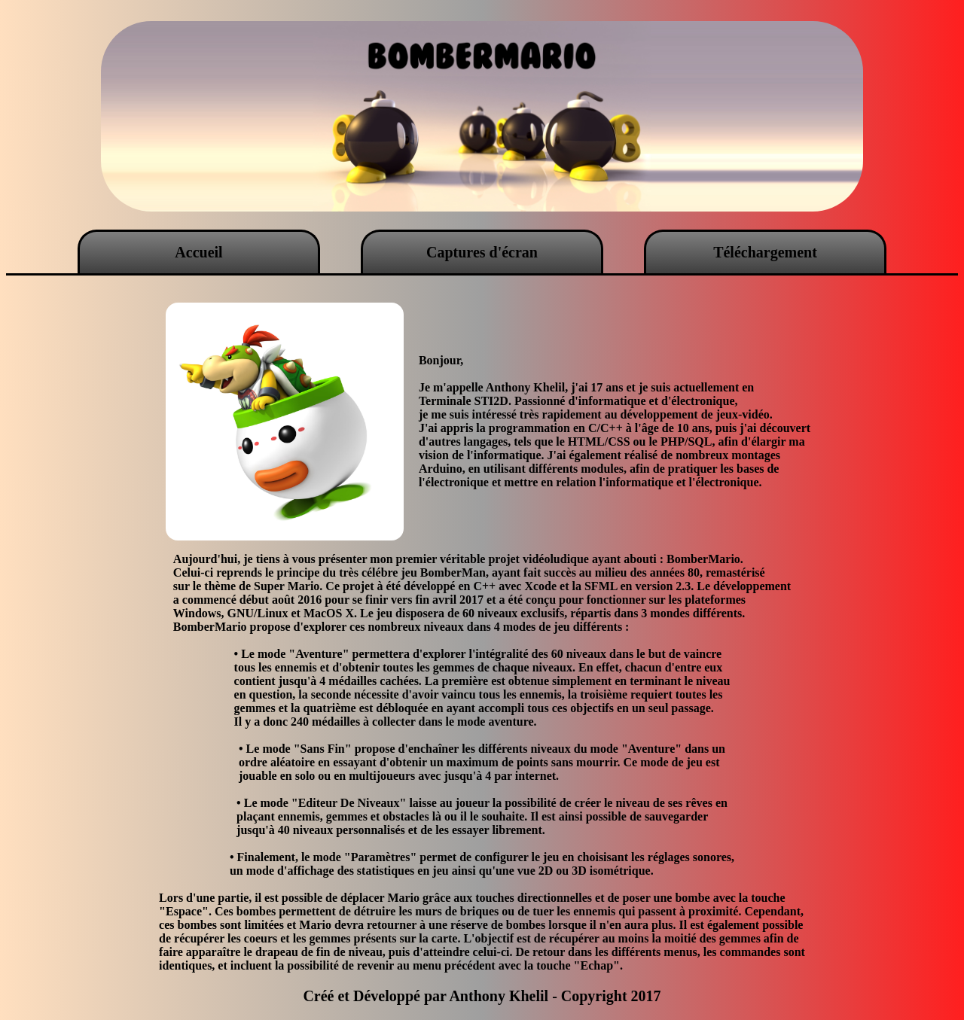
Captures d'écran (482, 252)
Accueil (198, 252)
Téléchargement (765, 252)
